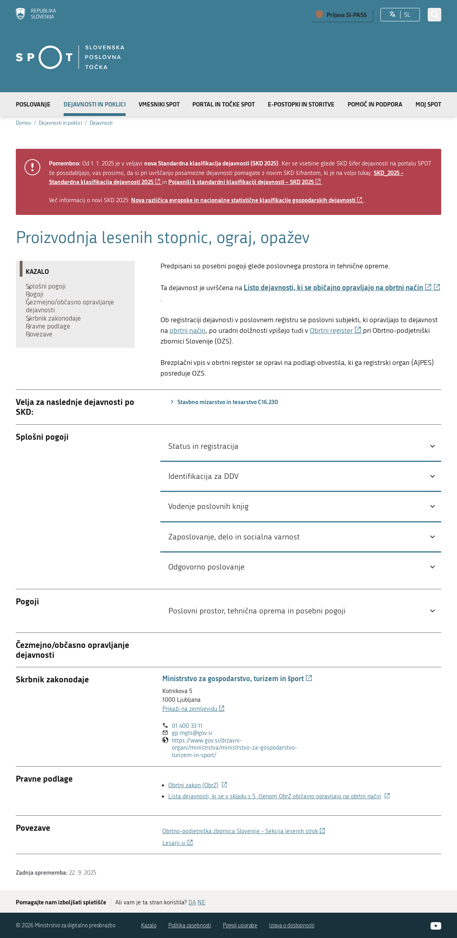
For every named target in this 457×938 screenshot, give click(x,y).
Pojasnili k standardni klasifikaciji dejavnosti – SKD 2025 (245, 181)
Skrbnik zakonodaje (57, 332)
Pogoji (38, 300)
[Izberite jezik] (392, 14)
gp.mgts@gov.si (192, 733)
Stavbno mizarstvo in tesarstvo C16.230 (223, 401)
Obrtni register (336, 331)
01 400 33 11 (187, 725)
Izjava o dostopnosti (291, 925)
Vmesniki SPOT (159, 104)
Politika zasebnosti (189, 925)
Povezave (43, 355)
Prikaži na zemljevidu (193, 708)
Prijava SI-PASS (347, 14)
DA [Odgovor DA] (192, 902)
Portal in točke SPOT (223, 104)
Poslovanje (33, 104)
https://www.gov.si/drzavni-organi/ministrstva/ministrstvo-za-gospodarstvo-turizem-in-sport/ (234, 748)
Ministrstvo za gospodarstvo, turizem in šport (237, 678)
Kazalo (148, 925)
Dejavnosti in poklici (95, 104)
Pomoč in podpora (375, 104)
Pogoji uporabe (240, 925)
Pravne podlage (52, 343)
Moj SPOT (428, 104)
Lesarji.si (177, 843)
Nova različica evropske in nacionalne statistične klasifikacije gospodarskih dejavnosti (247, 200)
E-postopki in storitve (301, 104)
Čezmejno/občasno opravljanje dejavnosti (74, 316)
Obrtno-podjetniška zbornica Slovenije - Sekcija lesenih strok (243, 831)
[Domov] (36, 14)
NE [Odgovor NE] (201, 902)
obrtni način (187, 331)
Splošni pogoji (49, 288)
